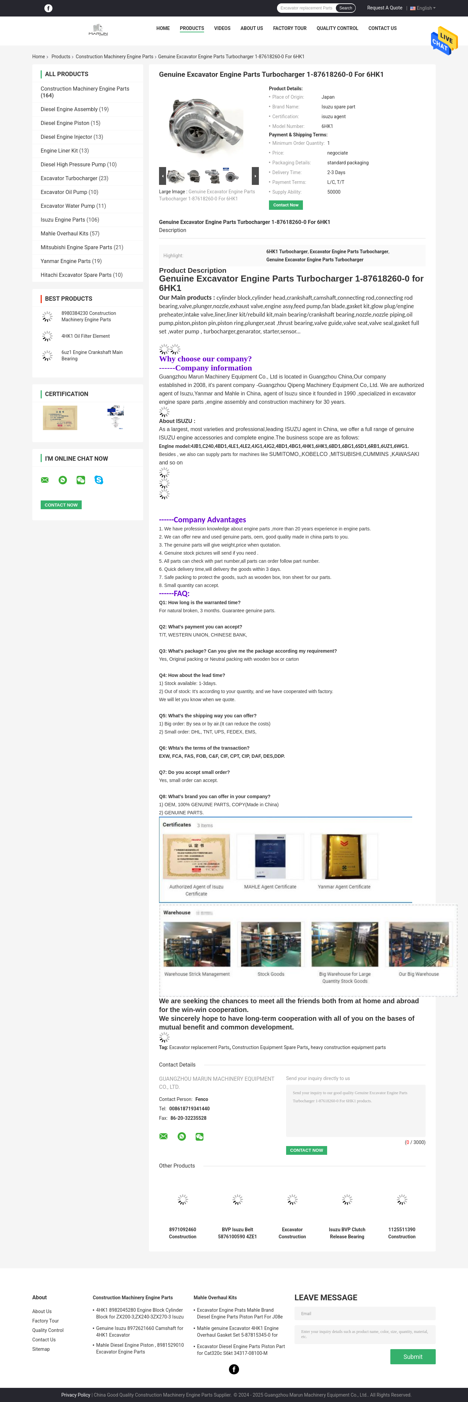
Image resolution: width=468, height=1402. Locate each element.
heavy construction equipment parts (348, 1047)
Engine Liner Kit (59, 151)
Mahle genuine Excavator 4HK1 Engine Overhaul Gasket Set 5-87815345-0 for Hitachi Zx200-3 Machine (238, 1333)
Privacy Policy (76, 1395)
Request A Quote (384, 7)
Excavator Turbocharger (69, 178)
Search (345, 8)
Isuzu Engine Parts (63, 220)
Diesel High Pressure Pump (73, 164)
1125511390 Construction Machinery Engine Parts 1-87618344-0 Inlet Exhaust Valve (402, 1233)
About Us (252, 28)
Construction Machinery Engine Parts (114, 56)
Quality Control (337, 28)
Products (192, 28)
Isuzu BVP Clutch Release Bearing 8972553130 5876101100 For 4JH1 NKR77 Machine (347, 1233)
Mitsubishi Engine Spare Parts (76, 247)
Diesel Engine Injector (66, 137)
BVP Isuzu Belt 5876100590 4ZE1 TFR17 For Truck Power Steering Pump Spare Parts (237, 1233)
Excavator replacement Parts (199, 1047)
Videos (222, 28)
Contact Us (382, 28)
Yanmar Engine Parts (66, 261)
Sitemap (41, 1349)
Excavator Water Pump (68, 206)
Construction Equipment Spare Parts (270, 1047)
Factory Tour (290, 28)
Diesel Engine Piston (65, 123)
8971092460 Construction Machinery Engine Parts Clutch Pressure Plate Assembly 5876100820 (183, 1233)
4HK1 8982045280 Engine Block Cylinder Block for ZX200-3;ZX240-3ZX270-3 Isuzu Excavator (140, 1314)
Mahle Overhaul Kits (64, 233)
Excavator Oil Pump (64, 192)
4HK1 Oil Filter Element (86, 336)
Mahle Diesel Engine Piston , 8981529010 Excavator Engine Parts (140, 1348)
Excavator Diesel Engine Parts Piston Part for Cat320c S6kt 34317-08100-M (241, 1350)
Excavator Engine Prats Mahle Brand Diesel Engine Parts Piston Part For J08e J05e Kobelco (240, 1314)
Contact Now (286, 204)
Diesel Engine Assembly (69, 109)
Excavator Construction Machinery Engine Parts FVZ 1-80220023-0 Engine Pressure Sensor (292, 1233)
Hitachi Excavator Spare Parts (76, 275)
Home (163, 28)
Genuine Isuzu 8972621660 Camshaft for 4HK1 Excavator (139, 1332)
